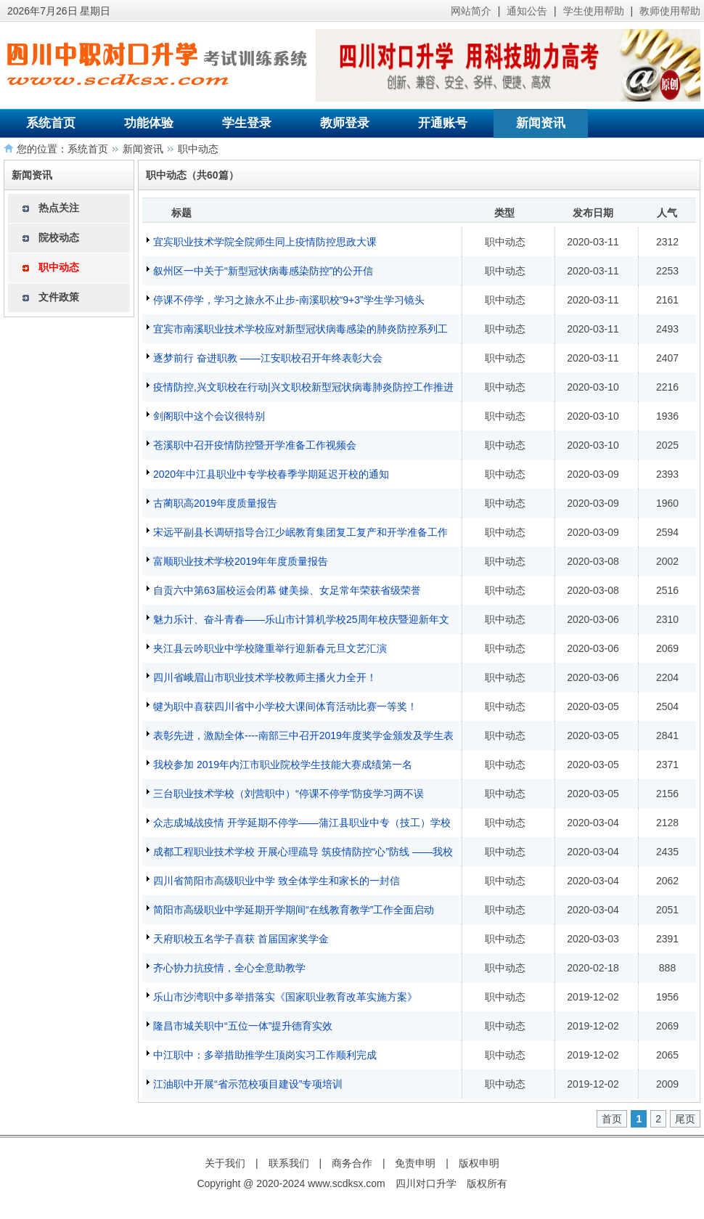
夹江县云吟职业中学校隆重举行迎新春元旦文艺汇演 (270, 648)
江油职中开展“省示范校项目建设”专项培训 (248, 1084)
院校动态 (58, 237)
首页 (612, 1119)
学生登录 (246, 123)
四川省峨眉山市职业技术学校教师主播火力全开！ (265, 677)
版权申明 (479, 1163)
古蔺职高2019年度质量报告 (215, 503)
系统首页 (50, 123)
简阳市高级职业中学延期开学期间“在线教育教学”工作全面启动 (293, 910)
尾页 (685, 1119)
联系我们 (289, 1163)
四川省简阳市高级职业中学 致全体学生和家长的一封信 (276, 880)
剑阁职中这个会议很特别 (209, 416)
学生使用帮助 (593, 11)
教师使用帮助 (669, 11)
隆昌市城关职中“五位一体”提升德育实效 (242, 1026)
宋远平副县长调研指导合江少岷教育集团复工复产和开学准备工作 (300, 532)
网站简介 (471, 11)
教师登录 (344, 123)
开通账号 (442, 123)
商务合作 (352, 1163)
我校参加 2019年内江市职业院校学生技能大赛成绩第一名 (282, 764)
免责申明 (415, 1163)
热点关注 (58, 207)
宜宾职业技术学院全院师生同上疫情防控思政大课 (265, 242)
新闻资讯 (540, 123)
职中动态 (198, 149)
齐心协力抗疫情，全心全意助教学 (229, 968)
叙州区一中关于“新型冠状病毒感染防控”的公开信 (263, 271)
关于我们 (225, 1163)
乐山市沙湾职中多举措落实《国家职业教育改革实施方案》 (285, 997)
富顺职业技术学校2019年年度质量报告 (240, 561)
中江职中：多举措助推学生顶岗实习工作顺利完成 (265, 1055)
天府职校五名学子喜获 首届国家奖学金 (241, 939)
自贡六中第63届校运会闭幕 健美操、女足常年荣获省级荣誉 (287, 590)
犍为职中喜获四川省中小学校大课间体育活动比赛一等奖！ (285, 706)
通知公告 (527, 11)
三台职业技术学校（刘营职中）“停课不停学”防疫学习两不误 (288, 793)
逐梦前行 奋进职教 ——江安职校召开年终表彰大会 (267, 358)
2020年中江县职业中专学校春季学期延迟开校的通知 (271, 474)
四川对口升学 (426, 1183)
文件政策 (58, 297)
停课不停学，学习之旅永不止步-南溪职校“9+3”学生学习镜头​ (289, 300)
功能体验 (148, 123)
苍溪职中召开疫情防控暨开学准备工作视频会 (254, 445)
